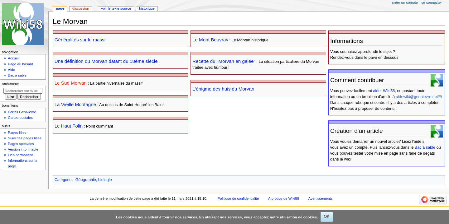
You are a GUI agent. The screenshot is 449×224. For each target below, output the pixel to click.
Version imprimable (23, 149)
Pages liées (17, 132)
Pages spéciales (21, 144)
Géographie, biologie (93, 180)
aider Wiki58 (384, 91)
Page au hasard (20, 64)
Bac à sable (425, 147)
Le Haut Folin (69, 125)
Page (60, 8)
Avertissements (320, 198)
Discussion (80, 8)
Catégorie (63, 180)
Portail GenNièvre (22, 112)
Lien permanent (20, 155)
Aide (11, 70)
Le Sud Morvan (71, 83)
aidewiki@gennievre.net (417, 97)
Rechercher (10, 84)
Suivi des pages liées (24, 138)
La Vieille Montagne (75, 104)
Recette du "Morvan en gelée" (223, 61)
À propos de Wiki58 (283, 198)
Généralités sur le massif (81, 39)
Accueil (13, 58)
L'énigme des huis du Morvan (223, 88)
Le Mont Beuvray (210, 39)
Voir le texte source (116, 8)
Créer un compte (405, 2)
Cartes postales (20, 117)
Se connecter (432, 2)
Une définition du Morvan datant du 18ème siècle (106, 61)
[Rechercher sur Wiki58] (22, 91)
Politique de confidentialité (238, 198)
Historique (147, 8)
